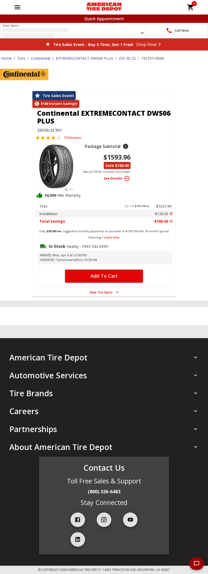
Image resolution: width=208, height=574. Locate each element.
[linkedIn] (77, 539)
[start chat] (196, 563)
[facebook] (77, 519)
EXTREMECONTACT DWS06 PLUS (84, 58)
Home (6, 58)
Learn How (111, 237)
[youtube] (130, 519)
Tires (21, 58)
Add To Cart (104, 276)
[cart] (190, 7)
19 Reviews (72, 137)
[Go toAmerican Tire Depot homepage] (104, 7)
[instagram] (104, 519)
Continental (40, 58)
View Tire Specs (104, 292)
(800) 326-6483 (104, 491)
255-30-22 (127, 58)
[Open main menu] (17, 7)
